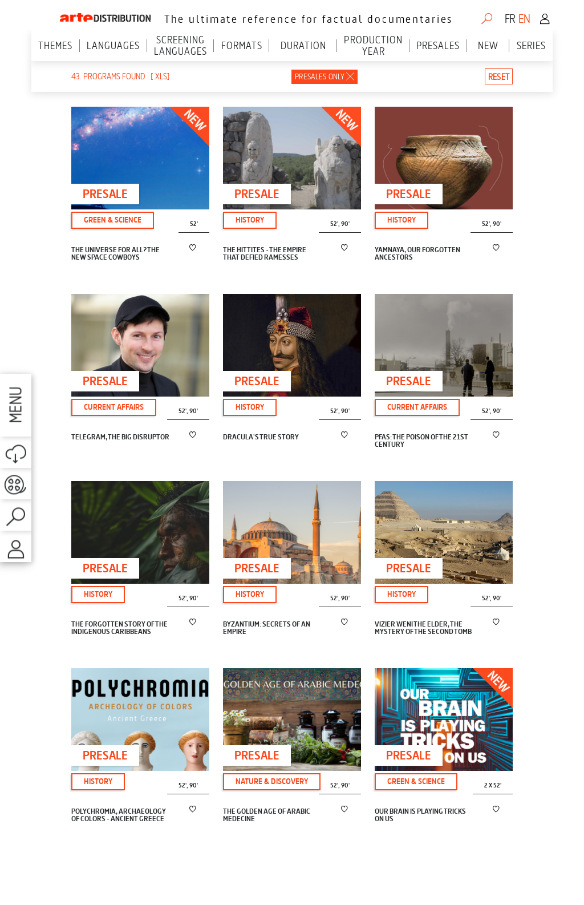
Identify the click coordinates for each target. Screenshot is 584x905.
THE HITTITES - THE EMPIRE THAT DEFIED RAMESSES (264, 254)
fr (510, 18)
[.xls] (160, 76)
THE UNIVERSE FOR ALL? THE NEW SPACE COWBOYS (115, 254)
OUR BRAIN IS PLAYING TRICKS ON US (420, 815)
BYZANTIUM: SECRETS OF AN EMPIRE (266, 628)
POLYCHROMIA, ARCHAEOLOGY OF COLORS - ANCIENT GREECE (118, 815)
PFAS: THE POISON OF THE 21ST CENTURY (421, 441)
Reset (498, 77)
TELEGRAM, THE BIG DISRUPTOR (120, 437)
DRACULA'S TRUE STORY (261, 437)
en (524, 18)
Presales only (319, 77)
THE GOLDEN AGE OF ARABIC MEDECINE (266, 815)
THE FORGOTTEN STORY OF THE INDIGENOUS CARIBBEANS (119, 628)
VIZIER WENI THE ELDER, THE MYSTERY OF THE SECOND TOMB (423, 628)
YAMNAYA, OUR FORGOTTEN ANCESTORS (417, 254)
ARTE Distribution (105, 15)
